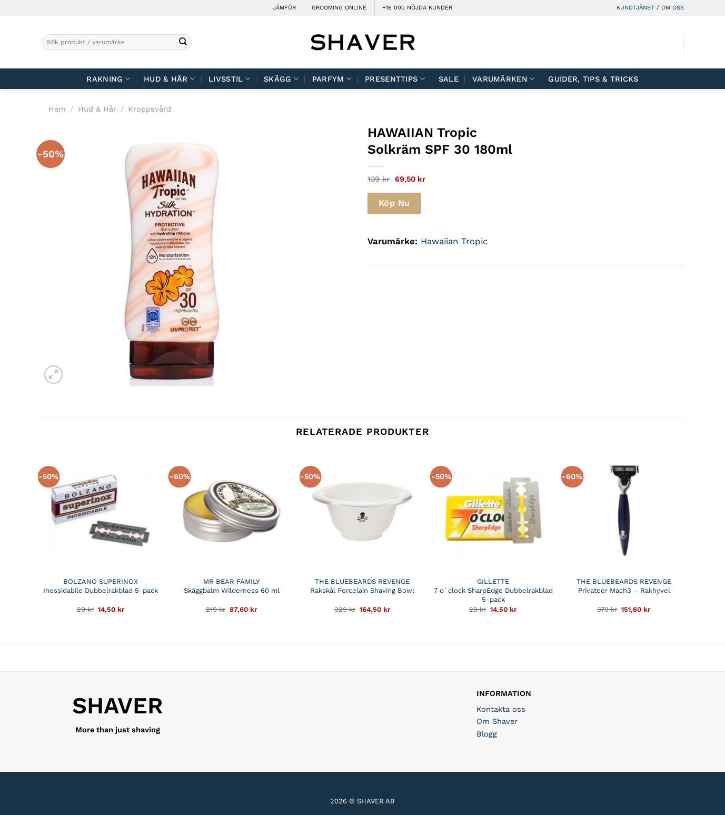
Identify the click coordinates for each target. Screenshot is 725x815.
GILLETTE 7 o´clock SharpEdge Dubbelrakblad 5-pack (493, 590)
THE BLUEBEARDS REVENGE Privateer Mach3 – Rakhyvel (624, 586)
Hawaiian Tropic (454, 241)
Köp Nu (394, 203)
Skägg (281, 79)
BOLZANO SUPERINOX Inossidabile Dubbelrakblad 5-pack (100, 586)
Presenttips (395, 79)
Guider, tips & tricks (593, 79)
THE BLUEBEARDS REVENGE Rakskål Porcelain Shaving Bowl (362, 586)
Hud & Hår (169, 79)
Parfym (331, 79)
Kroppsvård (149, 109)
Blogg (486, 734)
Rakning (108, 79)
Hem (57, 109)
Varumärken (503, 79)
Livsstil (229, 79)
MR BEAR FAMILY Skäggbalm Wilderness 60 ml (232, 586)
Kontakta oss (500, 709)
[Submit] (183, 42)
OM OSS (672, 7)
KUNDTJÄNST (635, 7)
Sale (449, 79)
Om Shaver (497, 721)
